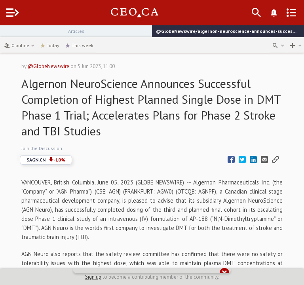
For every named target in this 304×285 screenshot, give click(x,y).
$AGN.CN (46, 160)
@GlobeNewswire (48, 66)
